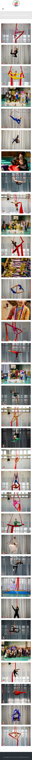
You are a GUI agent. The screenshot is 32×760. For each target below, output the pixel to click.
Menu (16, 9)
